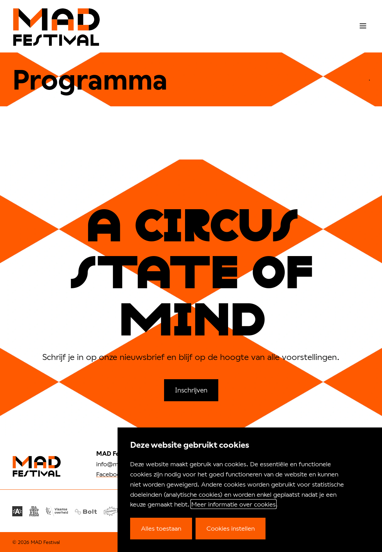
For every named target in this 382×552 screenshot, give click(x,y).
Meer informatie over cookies (233, 504)
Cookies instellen (230, 528)
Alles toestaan (161, 528)
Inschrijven (191, 390)
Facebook (110, 474)
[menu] (363, 26)
